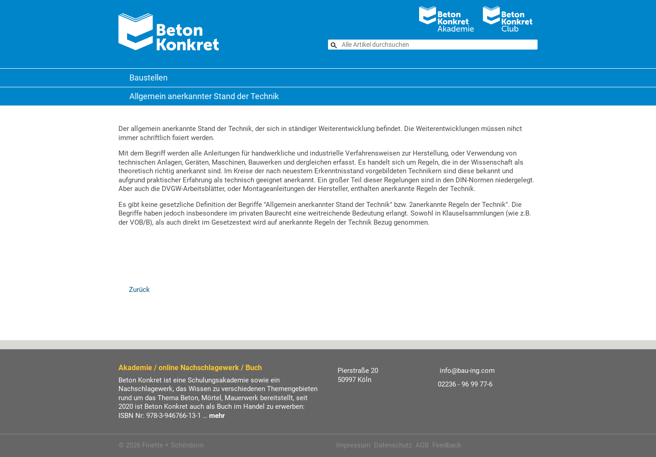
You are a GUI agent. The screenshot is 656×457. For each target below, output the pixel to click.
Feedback (446, 445)
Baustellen (148, 77)
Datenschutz (393, 445)
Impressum (353, 445)
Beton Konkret (123, 77)
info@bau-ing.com (467, 371)
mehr (217, 416)
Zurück (138, 290)
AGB (422, 445)
